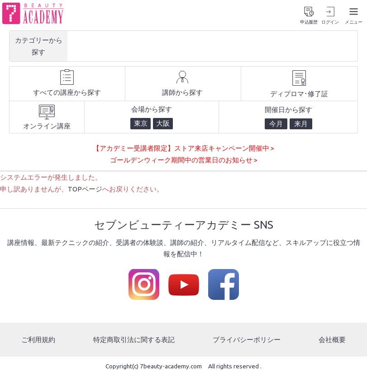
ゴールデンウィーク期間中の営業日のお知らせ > (183, 161)
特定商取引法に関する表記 (134, 340)
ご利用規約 (38, 340)
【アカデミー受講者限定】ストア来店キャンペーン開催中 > (183, 150)
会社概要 (332, 340)
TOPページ (85, 190)
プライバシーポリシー (247, 340)
